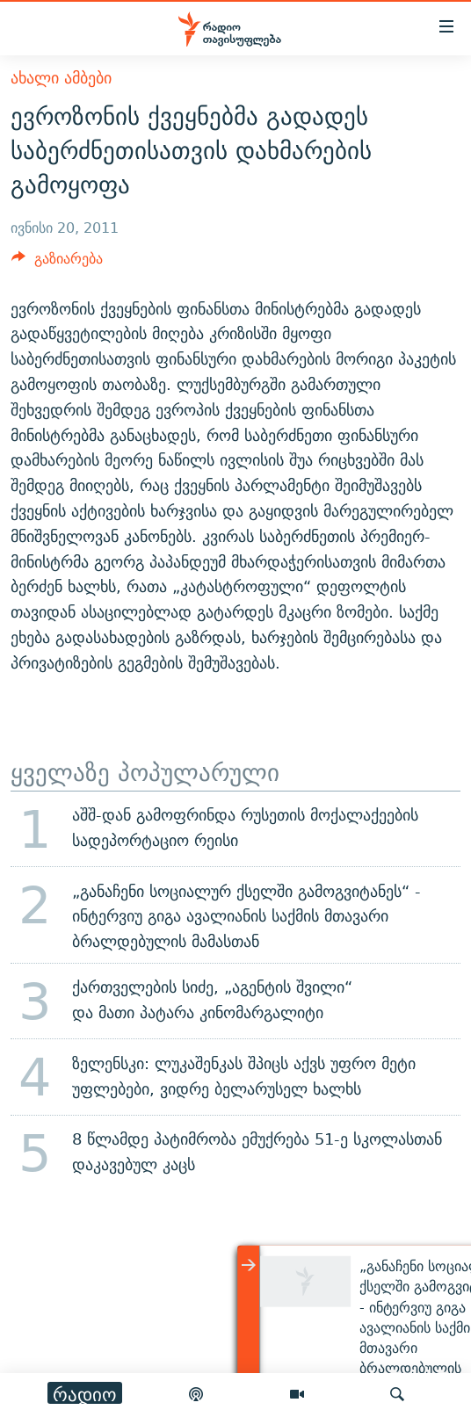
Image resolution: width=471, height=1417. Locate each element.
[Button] (57, 263)
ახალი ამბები (61, 77)
